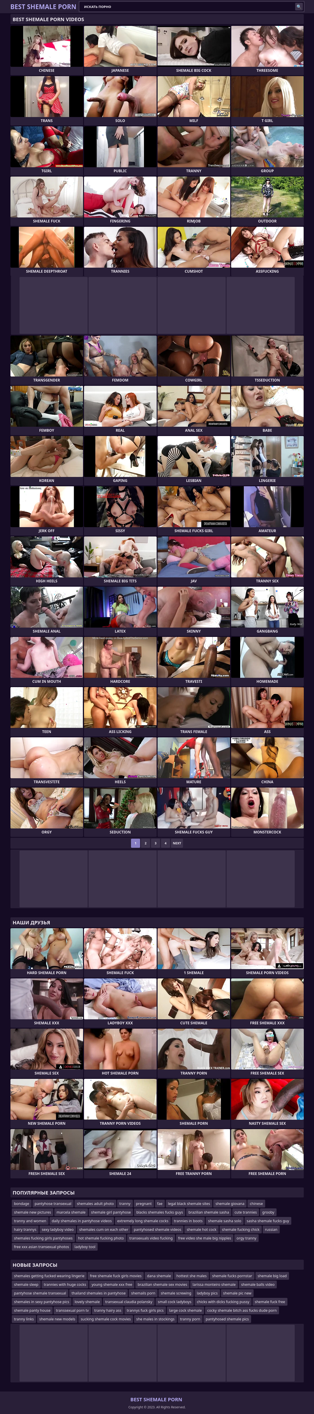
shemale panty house (32, 1310)
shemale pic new (237, 1293)
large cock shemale (185, 1310)
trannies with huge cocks (65, 1284)
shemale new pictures (32, 1212)
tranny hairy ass (107, 1310)
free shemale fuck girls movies (115, 1275)
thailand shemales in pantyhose (99, 1293)
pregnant (144, 1203)
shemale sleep (26, 1284)
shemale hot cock (201, 1229)
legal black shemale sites (189, 1203)
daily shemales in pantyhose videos (82, 1220)
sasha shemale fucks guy (268, 1220)
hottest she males (191, 1275)
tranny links (24, 1319)
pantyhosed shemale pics (227, 1319)
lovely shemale (87, 1301)
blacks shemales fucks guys (159, 1212)
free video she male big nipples (204, 1238)
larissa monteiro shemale (214, 1284)
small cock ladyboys (174, 1301)
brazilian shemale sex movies (162, 1284)
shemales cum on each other (104, 1229)
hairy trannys (25, 1229)
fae (160, 1203)
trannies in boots (188, 1220)
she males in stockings (155, 1319)
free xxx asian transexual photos (41, 1246)
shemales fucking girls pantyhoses (43, 1238)
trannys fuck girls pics (145, 1310)
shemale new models (57, 1319)
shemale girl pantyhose (111, 1212)
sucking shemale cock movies (106, 1319)
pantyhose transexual (53, 1203)
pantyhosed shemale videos (157, 1229)
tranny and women (30, 1220)
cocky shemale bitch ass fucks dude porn (242, 1310)
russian (271, 1229)
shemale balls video (258, 1284)
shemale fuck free (270, 1301)
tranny (125, 1203)
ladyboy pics (207, 1293)
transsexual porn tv (72, 1310)
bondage (21, 1203)
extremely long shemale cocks (142, 1220)
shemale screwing (176, 1293)
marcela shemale (71, 1212)
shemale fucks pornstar (232, 1275)
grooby (268, 1212)
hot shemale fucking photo (101, 1238)
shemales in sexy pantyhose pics (41, 1301)
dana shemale (159, 1275)
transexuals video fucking (151, 1238)
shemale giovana (229, 1203)
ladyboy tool (84, 1246)
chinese (256, 1203)
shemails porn (143, 1293)
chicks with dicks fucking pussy (223, 1301)
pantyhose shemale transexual (40, 1293)
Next (177, 843)
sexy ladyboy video (58, 1229)
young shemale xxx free (111, 1284)
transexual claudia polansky (128, 1301)
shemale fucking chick (240, 1229)
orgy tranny (246, 1238)
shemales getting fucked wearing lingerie (49, 1275)
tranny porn (190, 1319)
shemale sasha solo (224, 1220)
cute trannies (246, 1212)
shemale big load (272, 1275)
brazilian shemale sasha (208, 1212)
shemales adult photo (95, 1203)
